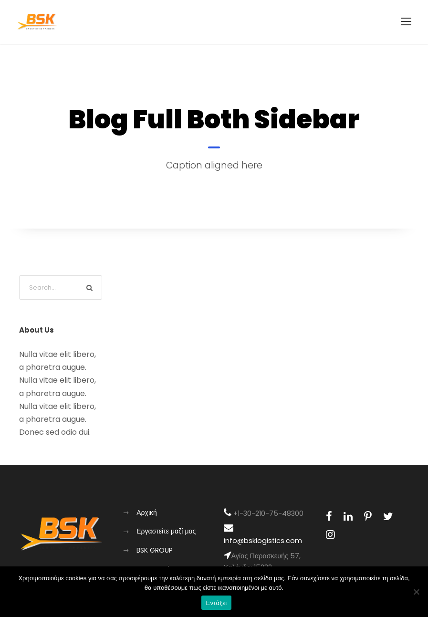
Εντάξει (216, 603)
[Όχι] (416, 591)
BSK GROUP (154, 550)
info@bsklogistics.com (263, 540)
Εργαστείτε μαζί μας (166, 531)
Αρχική (146, 512)
